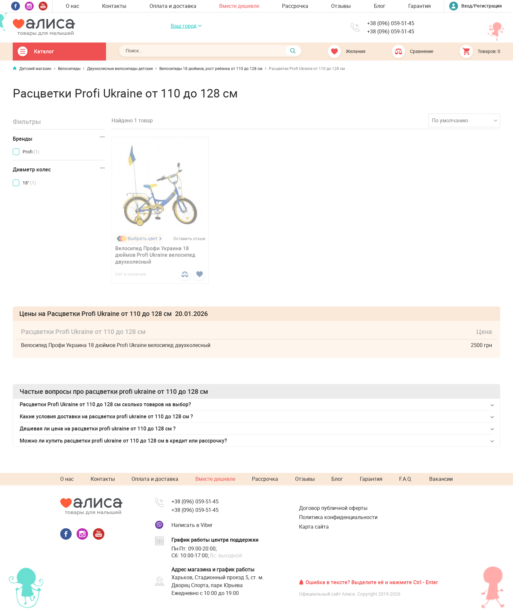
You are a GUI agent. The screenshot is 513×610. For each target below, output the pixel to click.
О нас (72, 5)
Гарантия (419, 5)
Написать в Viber (191, 525)
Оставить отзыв (189, 238)
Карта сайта (314, 526)
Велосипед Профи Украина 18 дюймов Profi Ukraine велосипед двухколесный (155, 255)
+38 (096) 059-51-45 (390, 23)
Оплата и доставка (173, 5)
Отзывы (341, 5)
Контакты (114, 5)
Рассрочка (295, 5)
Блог (379, 5)
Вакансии (441, 478)
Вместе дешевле (239, 5)
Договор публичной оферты (333, 508)
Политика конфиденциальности (338, 517)
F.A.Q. (405, 478)
